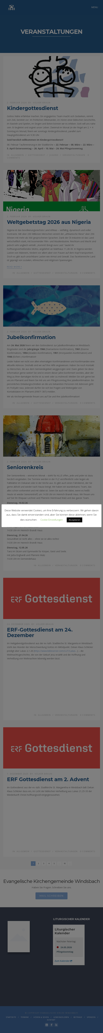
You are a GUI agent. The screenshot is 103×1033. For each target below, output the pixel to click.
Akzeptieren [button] (74, 519)
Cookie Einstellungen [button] (51, 519)
